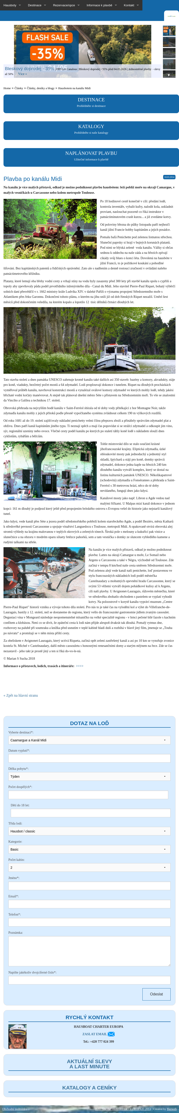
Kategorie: (15, 841)
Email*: (13, 896)
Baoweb (172, 1109)
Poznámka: (15, 932)
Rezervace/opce (64, 5)
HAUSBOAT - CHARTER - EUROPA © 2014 (123, 1109)
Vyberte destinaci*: (21, 732)
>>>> (79, 666)
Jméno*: (13, 878)
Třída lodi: (15, 823)
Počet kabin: (16, 860)
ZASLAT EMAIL (99, 1034)
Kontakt (129, 5)
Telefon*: (14, 914)
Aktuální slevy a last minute (89, 1064)
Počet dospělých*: (20, 787)
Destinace (34, 5)
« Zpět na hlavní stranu (20, 695)
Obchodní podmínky (14, 1109)
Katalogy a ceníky (89, 1088)
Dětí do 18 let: (20, 805)
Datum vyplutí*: (19, 750)
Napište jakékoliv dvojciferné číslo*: (32, 972)
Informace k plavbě (99, 5)
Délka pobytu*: (18, 768)
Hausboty (9, 5)
